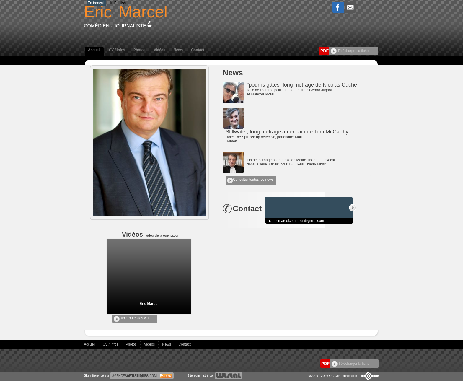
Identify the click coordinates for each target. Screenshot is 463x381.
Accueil (94, 50)
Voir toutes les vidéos (134, 319)
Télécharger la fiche (350, 51)
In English (118, 3)
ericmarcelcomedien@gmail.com (298, 221)
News (178, 50)
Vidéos (159, 50)
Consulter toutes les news (250, 180)
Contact (197, 50)
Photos (139, 50)
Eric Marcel (148, 304)
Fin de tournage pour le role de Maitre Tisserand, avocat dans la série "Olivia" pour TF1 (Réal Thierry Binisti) (291, 162)
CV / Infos (117, 50)
